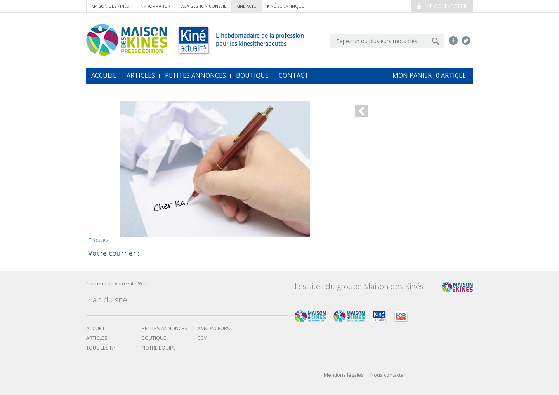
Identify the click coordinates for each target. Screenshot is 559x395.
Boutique (252, 75)
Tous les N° (101, 347)
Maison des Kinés (110, 6)
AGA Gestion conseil (203, 6)
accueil (103, 75)
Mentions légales (344, 375)
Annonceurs (213, 328)
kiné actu (246, 6)
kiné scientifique (285, 6)
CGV (202, 338)
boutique (154, 338)
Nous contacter (388, 375)
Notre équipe (159, 347)
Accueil (95, 328)
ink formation (155, 6)
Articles (141, 75)
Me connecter (442, 6)
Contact (294, 75)
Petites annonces (195, 75)
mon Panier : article (429, 75)
